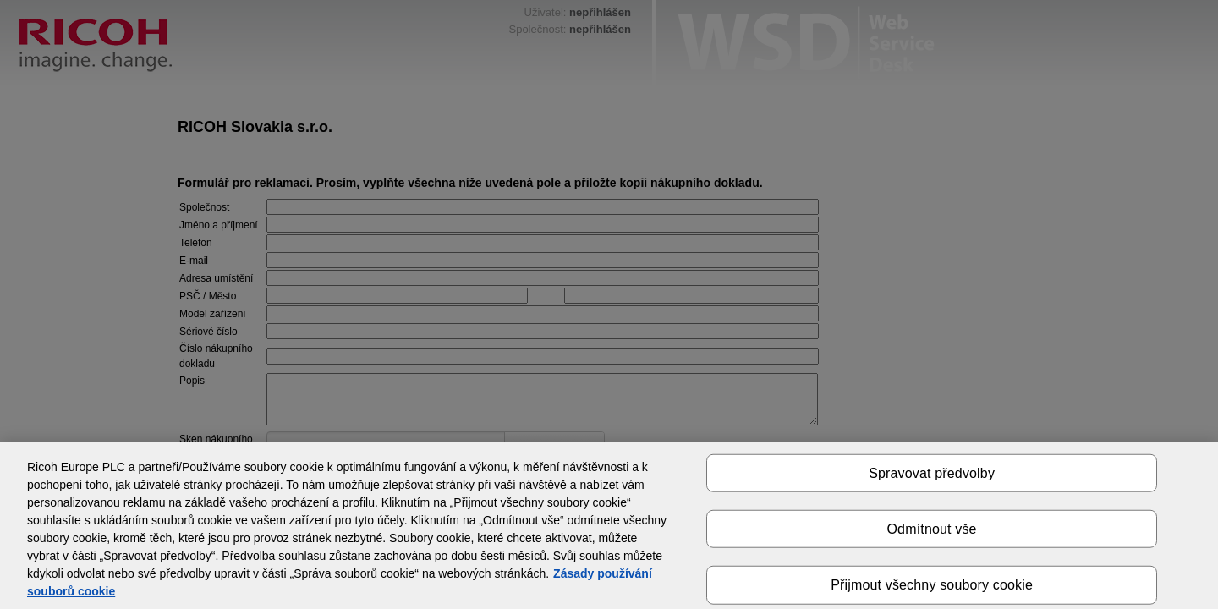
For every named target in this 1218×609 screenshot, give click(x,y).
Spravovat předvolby (932, 473)
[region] (609, 525)
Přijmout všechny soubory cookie (932, 585)
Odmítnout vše (932, 529)
